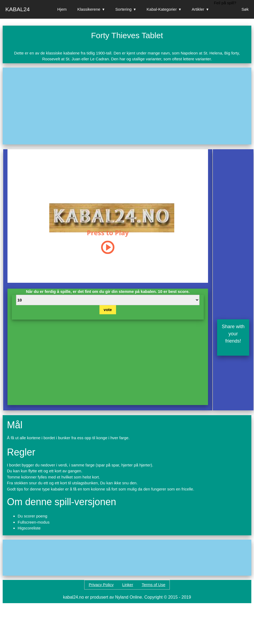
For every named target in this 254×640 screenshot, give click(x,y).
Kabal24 (17, 9)
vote (108, 309)
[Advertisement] (71, 106)
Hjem (62, 9)
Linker (127, 584)
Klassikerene (88, 9)
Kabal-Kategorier (162, 9)
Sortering (123, 9)
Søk (245, 9)
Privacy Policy (101, 584)
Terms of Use (153, 584)
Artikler (198, 9)
